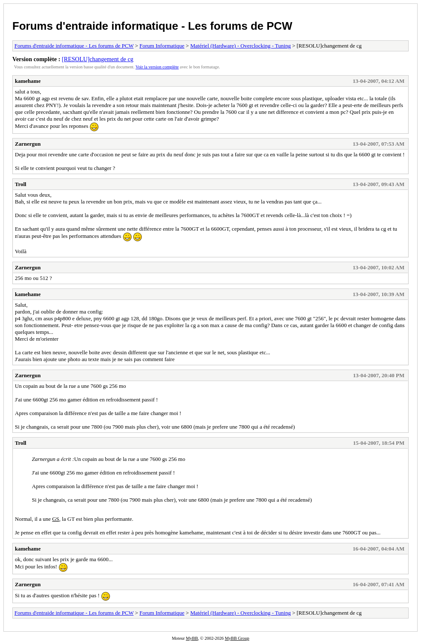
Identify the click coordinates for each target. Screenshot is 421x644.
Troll (20, 184)
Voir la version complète (157, 67)
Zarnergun (28, 144)
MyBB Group (237, 638)
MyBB (192, 638)
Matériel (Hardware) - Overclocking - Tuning (240, 45)
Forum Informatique (161, 45)
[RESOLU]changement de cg (97, 59)
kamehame (28, 81)
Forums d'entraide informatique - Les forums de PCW (152, 26)
